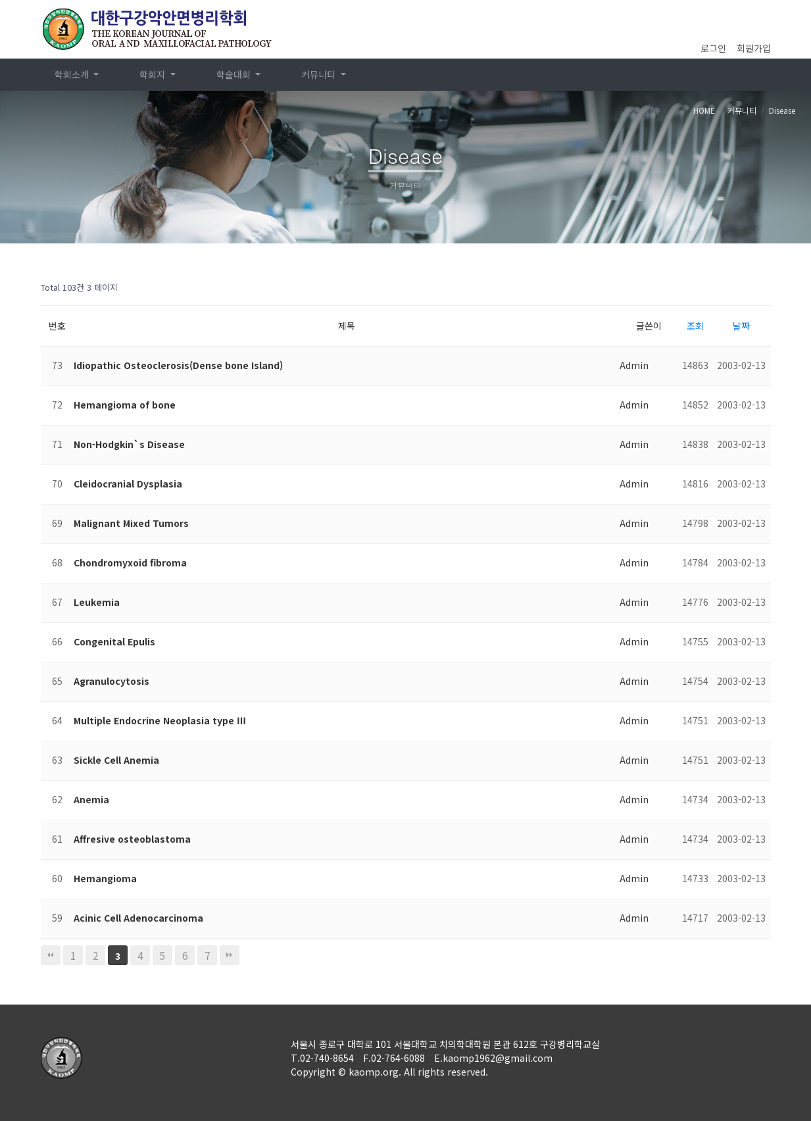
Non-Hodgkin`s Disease (129, 444)
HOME (704, 110)
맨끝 (229, 955)
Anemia (91, 799)
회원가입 (754, 48)
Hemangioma (105, 878)
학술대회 (234, 74)
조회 (695, 325)
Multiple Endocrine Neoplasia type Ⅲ (160, 720)
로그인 (713, 48)
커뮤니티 (319, 74)
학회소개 (73, 74)
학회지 (153, 74)
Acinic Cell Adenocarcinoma (138, 917)
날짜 (741, 325)
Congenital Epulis (114, 641)
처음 (51, 955)
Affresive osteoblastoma (132, 838)
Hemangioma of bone (125, 404)
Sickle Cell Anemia (116, 759)
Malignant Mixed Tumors (131, 523)
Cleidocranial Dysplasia (128, 483)
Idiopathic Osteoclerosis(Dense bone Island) (178, 365)
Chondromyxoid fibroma (130, 562)
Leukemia (97, 602)
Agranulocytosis (111, 680)
